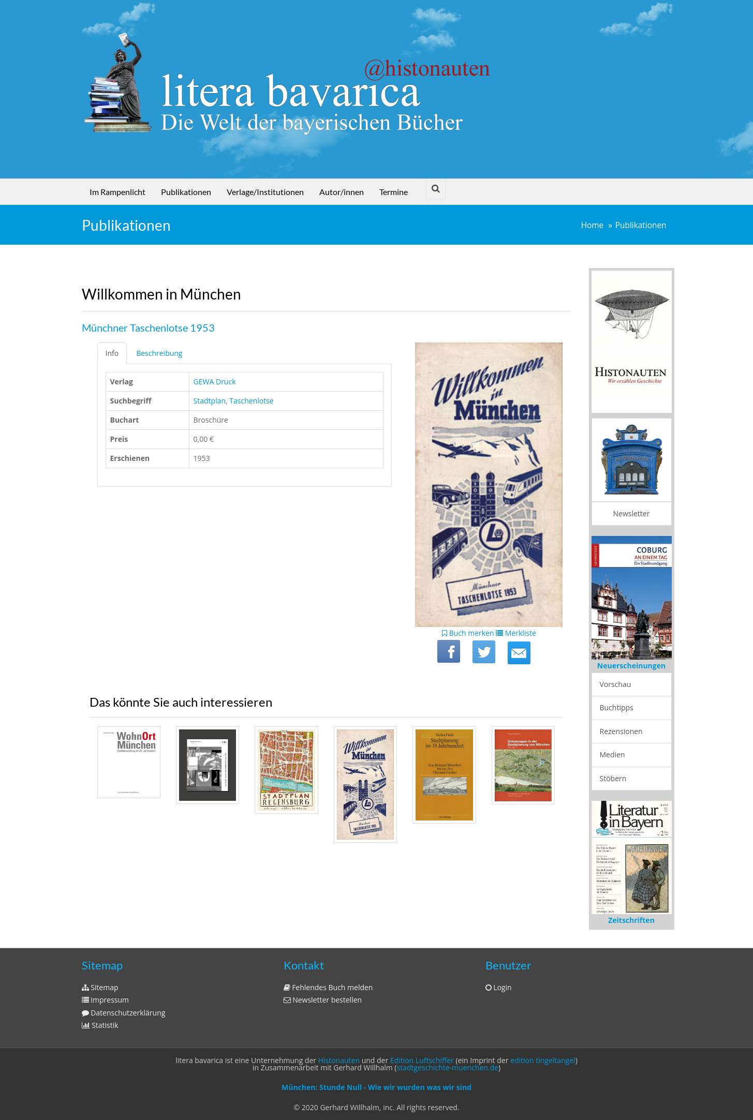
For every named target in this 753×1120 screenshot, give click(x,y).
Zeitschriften (631, 920)
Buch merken (468, 633)
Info (112, 353)
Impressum (105, 1000)
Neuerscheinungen (631, 665)
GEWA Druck (215, 381)
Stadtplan (210, 401)
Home (592, 225)
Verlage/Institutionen (265, 192)
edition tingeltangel (542, 1060)
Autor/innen (341, 192)
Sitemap (100, 987)
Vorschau (615, 684)
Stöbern (613, 778)
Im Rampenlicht (117, 192)
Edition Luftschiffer (422, 1060)
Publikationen (186, 192)
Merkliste (516, 633)
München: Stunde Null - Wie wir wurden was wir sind (376, 1087)
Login (498, 987)
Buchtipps (616, 707)
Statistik (100, 1025)
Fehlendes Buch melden (328, 987)
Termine (393, 192)
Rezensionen (621, 731)
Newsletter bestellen (323, 1000)
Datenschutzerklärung (124, 1013)
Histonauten (339, 1060)
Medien (612, 754)
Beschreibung (159, 353)
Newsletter (631, 513)
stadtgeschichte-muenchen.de (447, 1067)
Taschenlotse (251, 401)
